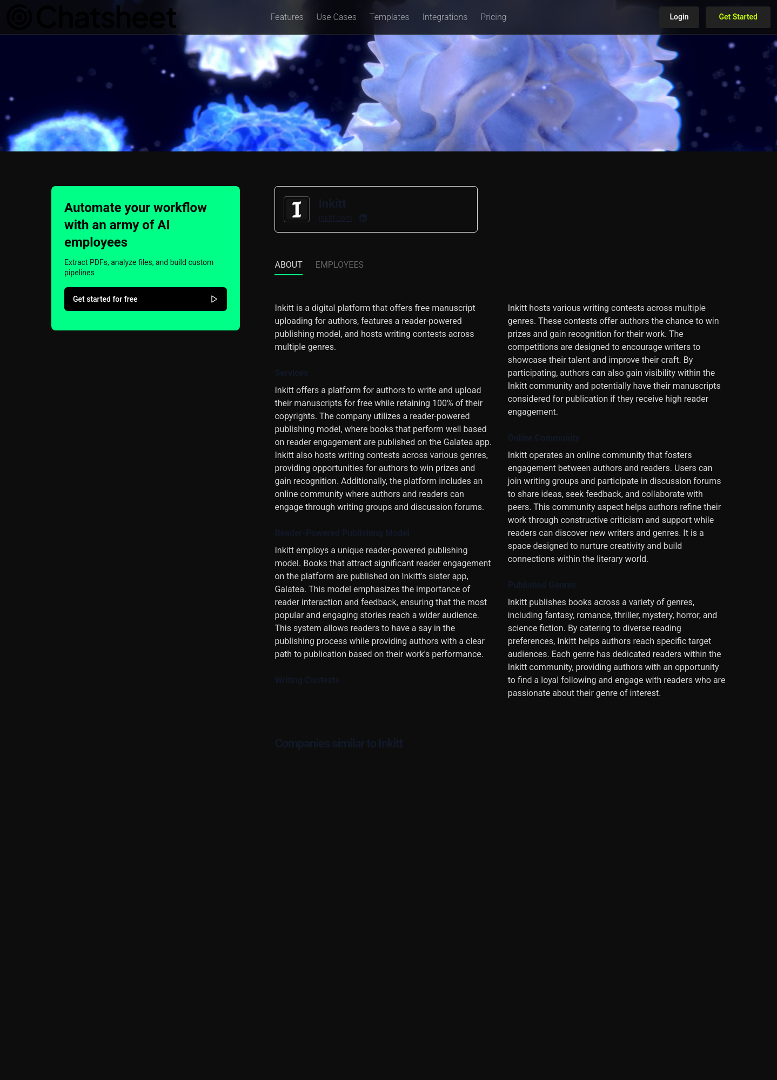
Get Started (738, 16)
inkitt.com (335, 218)
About (288, 265)
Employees (340, 265)
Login (679, 16)
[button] (286, 17)
